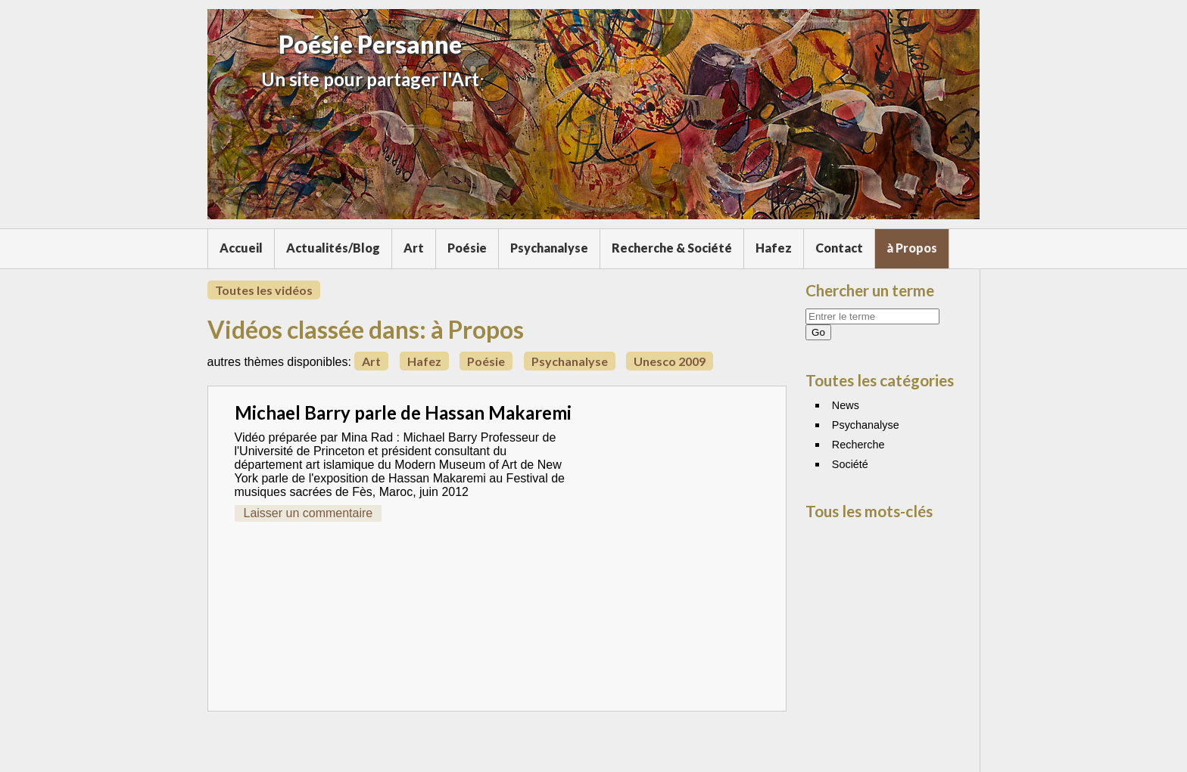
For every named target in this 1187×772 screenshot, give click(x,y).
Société (850, 464)
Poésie (467, 247)
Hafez (774, 247)
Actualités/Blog (333, 247)
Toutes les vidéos (264, 290)
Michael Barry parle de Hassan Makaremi (403, 412)
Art (413, 247)
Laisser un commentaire (308, 513)
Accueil (241, 247)
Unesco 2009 (670, 361)
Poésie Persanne (370, 44)
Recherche (858, 445)
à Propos (911, 247)
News (845, 405)
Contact (839, 247)
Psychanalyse (549, 247)
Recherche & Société (672, 247)
